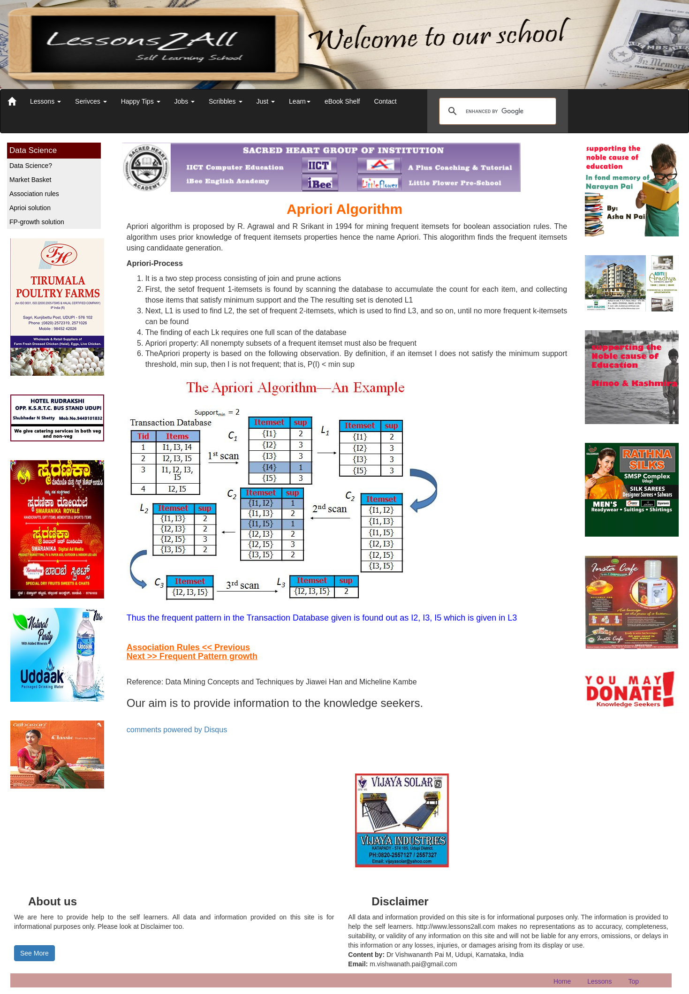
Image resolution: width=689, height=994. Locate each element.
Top (633, 981)
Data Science (33, 150)
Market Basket (30, 179)
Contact (385, 101)
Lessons (45, 101)
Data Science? (30, 165)
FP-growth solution (36, 222)
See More (34, 953)
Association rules (34, 193)
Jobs (184, 101)
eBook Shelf (342, 101)
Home (562, 981)
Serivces (91, 101)
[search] (496, 111)
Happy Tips (140, 101)
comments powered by (177, 730)
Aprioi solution (30, 208)
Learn (299, 101)
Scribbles (225, 101)
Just (266, 101)
